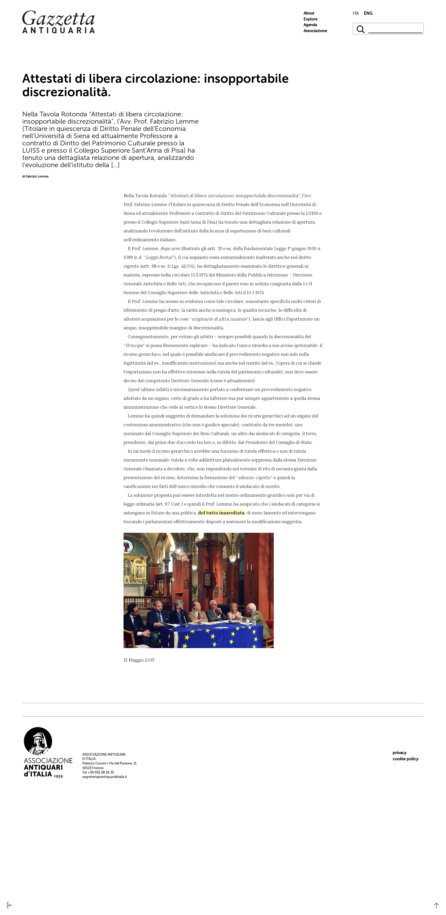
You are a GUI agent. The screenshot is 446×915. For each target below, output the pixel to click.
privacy (399, 752)
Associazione (315, 31)
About (309, 13)
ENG (368, 13)
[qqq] (361, 28)
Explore (310, 19)
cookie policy (405, 758)
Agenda (310, 25)
